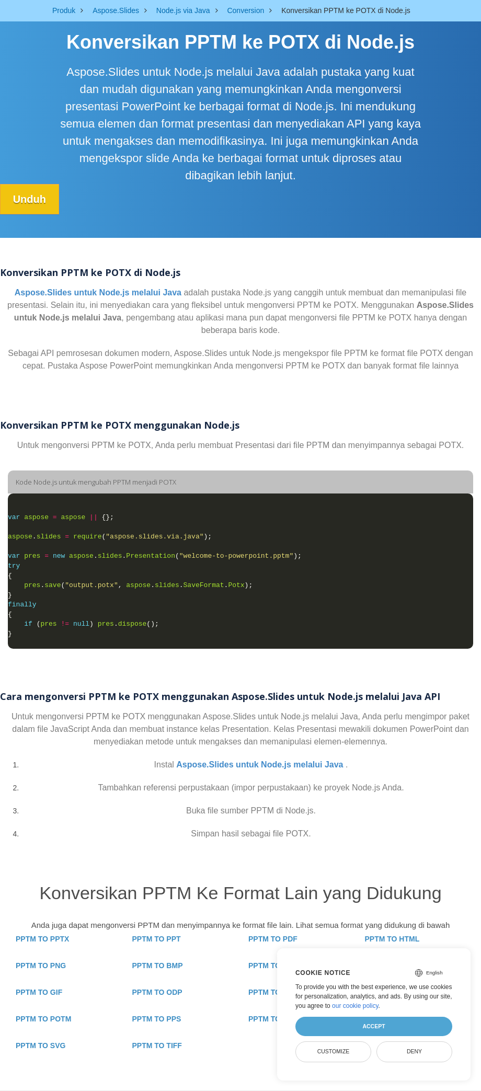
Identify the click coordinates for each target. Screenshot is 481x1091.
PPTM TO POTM (43, 1019)
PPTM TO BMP (157, 965)
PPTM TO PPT (156, 939)
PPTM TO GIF (39, 992)
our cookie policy (355, 1005)
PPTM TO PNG (41, 965)
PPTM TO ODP (157, 992)
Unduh (29, 199)
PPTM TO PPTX (42, 939)
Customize (333, 1051)
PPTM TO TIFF (157, 1045)
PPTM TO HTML (392, 939)
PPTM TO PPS (156, 1019)
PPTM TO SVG (40, 1045)
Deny (414, 1051)
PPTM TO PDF (272, 939)
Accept (373, 1026)
